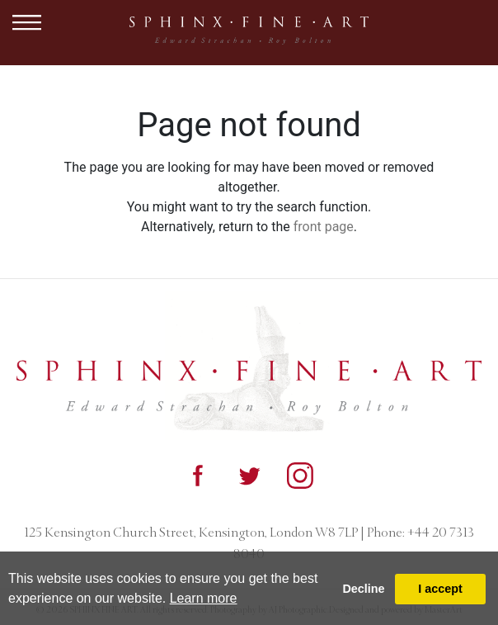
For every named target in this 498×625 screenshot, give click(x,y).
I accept (440, 588)
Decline (363, 588)
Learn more (203, 598)
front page (324, 226)
